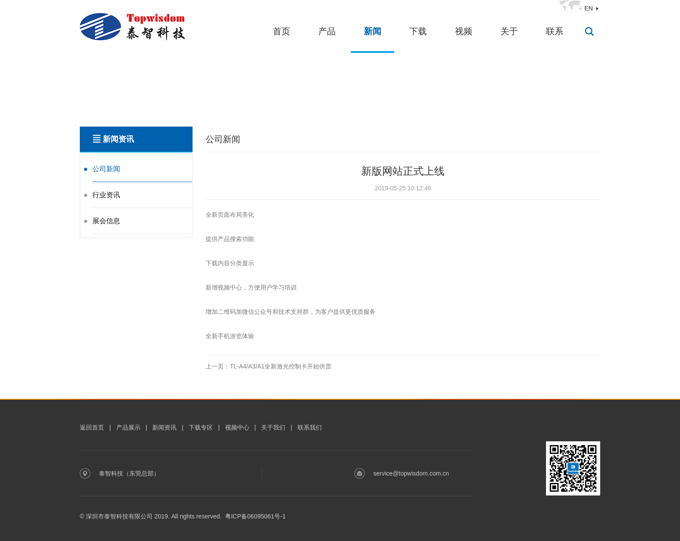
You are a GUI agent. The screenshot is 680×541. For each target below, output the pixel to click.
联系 (554, 31)
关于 (509, 31)
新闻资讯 (164, 427)
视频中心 (237, 427)
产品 (327, 31)
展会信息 (106, 221)
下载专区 (201, 427)
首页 (281, 31)
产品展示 (128, 427)
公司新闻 (106, 169)
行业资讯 (106, 195)
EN (589, 8)
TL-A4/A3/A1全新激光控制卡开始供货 (268, 366)
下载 (418, 31)
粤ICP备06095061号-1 (255, 516)
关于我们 (273, 427)
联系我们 (310, 427)
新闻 (372, 31)
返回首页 (92, 427)
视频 (463, 31)
